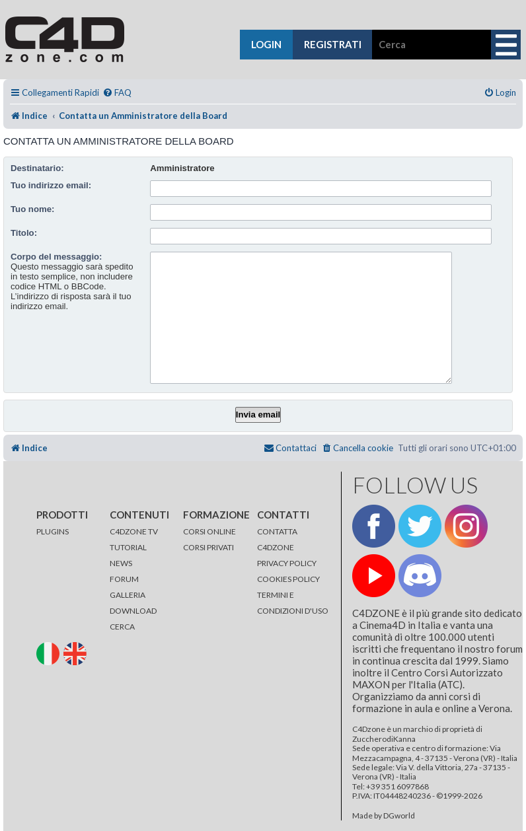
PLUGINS (52, 531)
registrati (332, 44)
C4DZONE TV (134, 531)
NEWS (121, 563)
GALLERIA (127, 595)
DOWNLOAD (133, 611)
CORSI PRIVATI (208, 547)
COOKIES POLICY (288, 579)
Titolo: (24, 233)
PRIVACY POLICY (287, 563)
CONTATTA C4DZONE (277, 539)
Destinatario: (37, 168)
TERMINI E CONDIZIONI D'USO (292, 603)
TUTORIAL (128, 547)
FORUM (124, 579)
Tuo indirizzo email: (51, 185)
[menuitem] (117, 92)
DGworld (399, 815)
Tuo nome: (32, 209)
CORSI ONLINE (209, 531)
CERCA (122, 627)
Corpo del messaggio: (56, 257)
